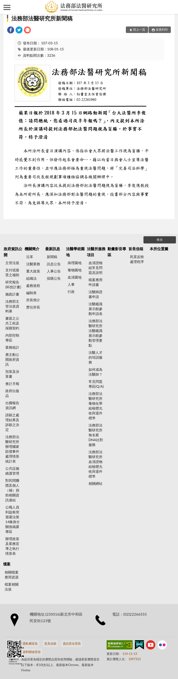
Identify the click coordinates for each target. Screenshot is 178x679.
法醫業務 (33, 264)
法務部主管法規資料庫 (12, 306)
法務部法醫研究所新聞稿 (42, 18)
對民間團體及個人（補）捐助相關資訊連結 (12, 490)
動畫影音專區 (117, 251)
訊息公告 (54, 264)
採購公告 (54, 278)
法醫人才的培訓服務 (95, 357)
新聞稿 (52, 257)
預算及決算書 (12, 373)
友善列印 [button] (162, 29)
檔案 (6, 564)
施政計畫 (12, 294)
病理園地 (75, 263)
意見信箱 (50, 643)
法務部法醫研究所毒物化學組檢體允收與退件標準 (95, 405)
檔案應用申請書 (95, 282)
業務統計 (12, 347)
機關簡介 (32, 248)
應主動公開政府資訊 (12, 359)
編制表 (31, 293)
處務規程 (33, 285)
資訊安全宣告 (72, 643)
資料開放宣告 (32, 652)
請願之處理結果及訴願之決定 (12, 422)
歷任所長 (33, 307)
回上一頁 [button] (139, 29)
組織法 (31, 278)
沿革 (29, 257)
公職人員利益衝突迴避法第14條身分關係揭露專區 (12, 519)
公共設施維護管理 (12, 470)
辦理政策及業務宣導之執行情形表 (12, 546)
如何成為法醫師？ (95, 371)
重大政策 (33, 271)
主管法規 (12, 263)
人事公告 (54, 271)
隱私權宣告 (30, 643)
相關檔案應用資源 (12, 574)
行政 (71, 291)
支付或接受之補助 (12, 272)
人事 (71, 284)
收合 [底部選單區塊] (160, 239)
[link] (10, 30)
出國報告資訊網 (12, 405)
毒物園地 (75, 270)
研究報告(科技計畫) (13, 284)
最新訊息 (52, 248)
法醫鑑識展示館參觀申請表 (95, 309)
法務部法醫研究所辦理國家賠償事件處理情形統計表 (12, 449)
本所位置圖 (159, 248)
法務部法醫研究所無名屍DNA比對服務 (96, 435)
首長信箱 (135, 248)
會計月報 (12, 383)
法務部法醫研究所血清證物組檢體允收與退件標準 (95, 464)
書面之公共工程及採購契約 (12, 323)
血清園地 (75, 277)
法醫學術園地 (75, 251)
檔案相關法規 (12, 586)
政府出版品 (12, 393)
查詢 (171, 7)
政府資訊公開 (13, 251)
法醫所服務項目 (96, 251)
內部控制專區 (12, 337)
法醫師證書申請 (95, 294)
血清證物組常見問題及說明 (95, 268)
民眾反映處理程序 (137, 259)
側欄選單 (6, 7)
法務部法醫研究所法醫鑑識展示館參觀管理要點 (95, 333)
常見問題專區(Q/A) (96, 383)
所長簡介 (33, 300)
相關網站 (95, 483)
